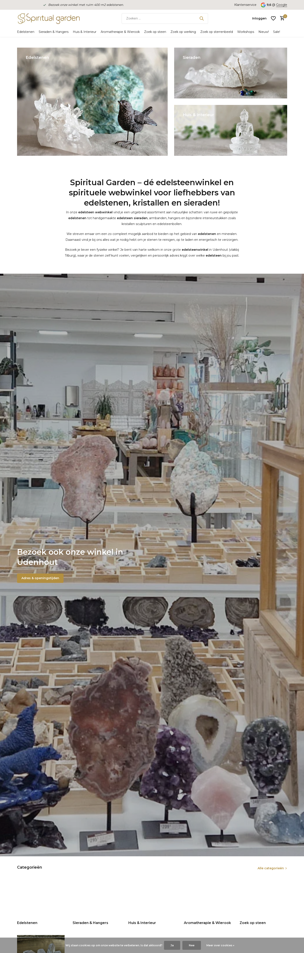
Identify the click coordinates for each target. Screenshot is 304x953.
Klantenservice (245, 5)
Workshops (245, 32)
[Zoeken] (165, 18)
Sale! (276, 32)
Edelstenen (25, 32)
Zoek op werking (183, 32)
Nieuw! (263, 32)
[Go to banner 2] (230, 73)
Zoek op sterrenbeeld (216, 32)
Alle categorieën (271, 868)
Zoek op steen (155, 32)
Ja (172, 945)
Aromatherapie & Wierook (120, 32)
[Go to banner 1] (92, 102)
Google (281, 5)
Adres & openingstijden (40, 578)
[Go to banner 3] (230, 130)
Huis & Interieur (84, 32)
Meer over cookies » (220, 945)
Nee (191, 945)
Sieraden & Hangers (53, 32)
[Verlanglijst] (273, 18)
